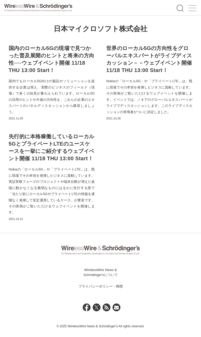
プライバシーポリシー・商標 (101, 286)
